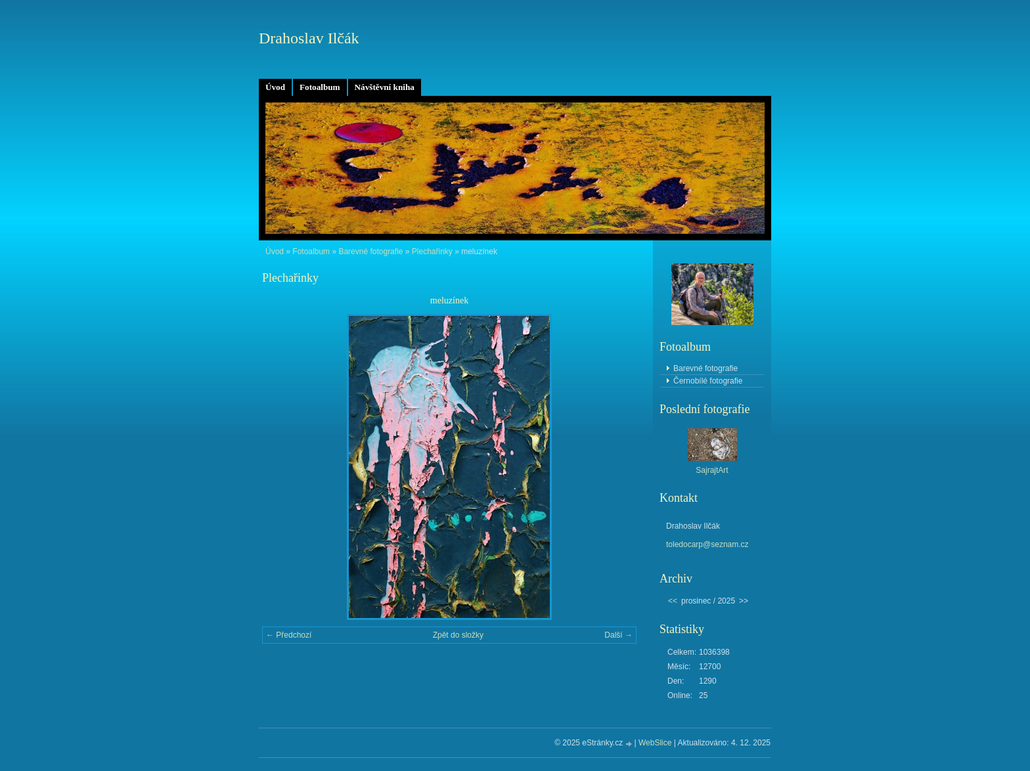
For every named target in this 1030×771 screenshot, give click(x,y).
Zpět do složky (458, 635)
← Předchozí (288, 635)
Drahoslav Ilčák (309, 38)
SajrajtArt (712, 470)
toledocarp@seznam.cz (707, 544)
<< (672, 601)
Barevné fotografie (370, 251)
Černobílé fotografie (707, 381)
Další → (618, 635)
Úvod (275, 87)
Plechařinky (432, 251)
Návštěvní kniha (384, 87)
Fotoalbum (320, 87)
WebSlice (654, 742)
